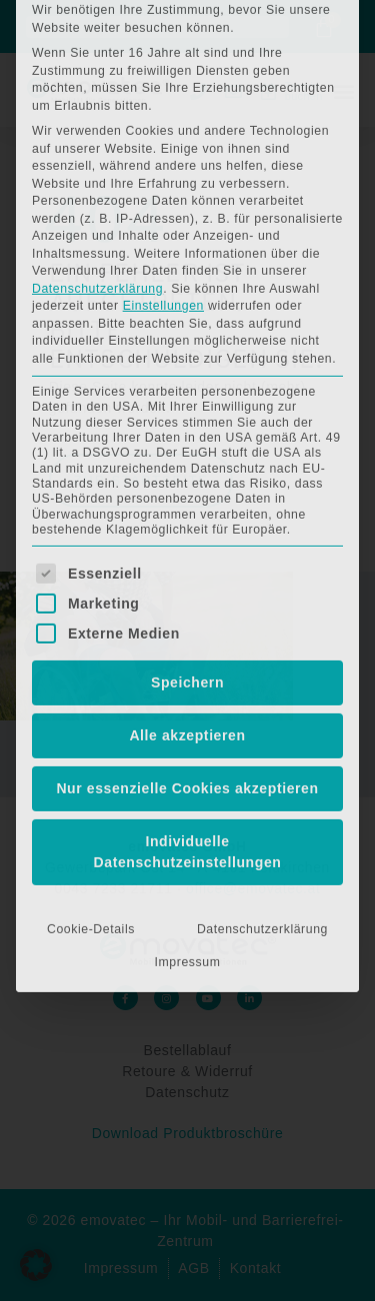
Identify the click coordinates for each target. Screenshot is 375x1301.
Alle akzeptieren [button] (187, 503)
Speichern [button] (187, 450)
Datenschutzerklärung (97, 56)
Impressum (188, 729)
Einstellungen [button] (163, 73)
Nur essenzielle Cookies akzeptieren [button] (187, 556)
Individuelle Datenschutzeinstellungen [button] (188, 619)
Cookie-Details (91, 696)
